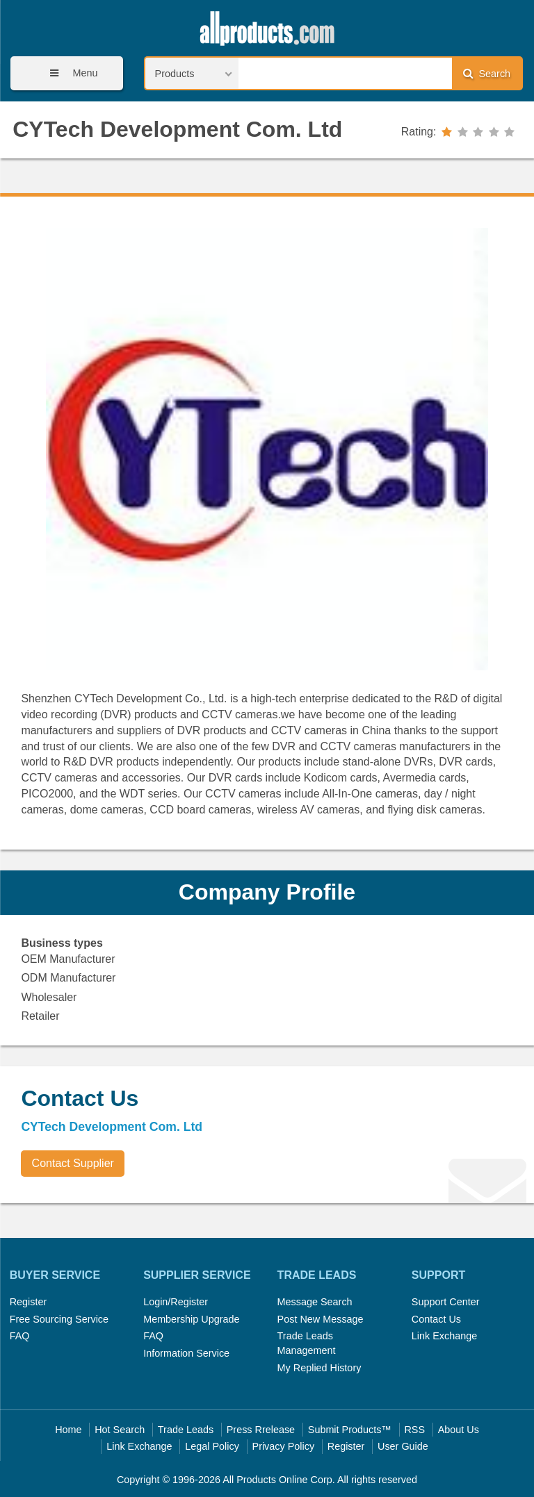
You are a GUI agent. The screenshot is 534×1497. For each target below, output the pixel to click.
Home (68, 1429)
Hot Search (120, 1429)
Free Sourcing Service (59, 1319)
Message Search (315, 1301)
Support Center (446, 1301)
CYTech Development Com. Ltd (177, 129)
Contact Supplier (73, 1163)
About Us (458, 1429)
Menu (68, 73)
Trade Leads (185, 1429)
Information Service (186, 1353)
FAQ (20, 1335)
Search (486, 73)
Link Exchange (444, 1335)
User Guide (403, 1446)
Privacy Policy (283, 1446)
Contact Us (436, 1319)
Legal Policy (212, 1446)
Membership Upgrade (191, 1319)
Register (28, 1301)
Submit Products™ (349, 1429)
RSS (414, 1429)
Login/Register (175, 1301)
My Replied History (319, 1367)
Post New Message (320, 1319)
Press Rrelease (261, 1429)
